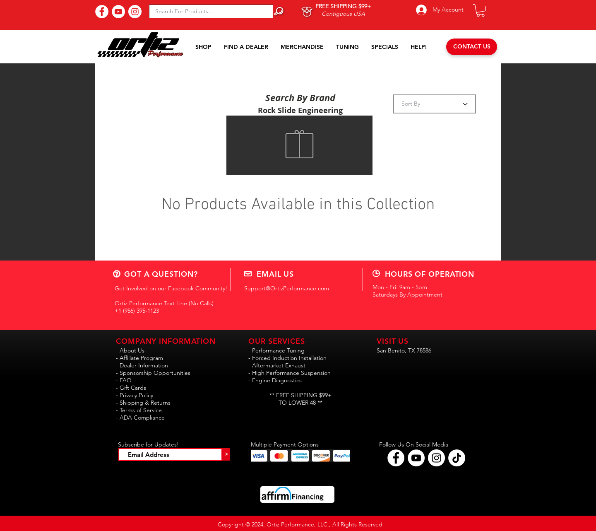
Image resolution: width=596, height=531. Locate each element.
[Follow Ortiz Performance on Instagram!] (436, 457)
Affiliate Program (141, 358)
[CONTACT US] (471, 47)
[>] (226, 454)
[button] (480, 10)
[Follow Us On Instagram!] (135, 11)
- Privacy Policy (134, 395)
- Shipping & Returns (143, 402)
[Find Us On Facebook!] (101, 11)
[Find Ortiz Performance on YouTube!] (416, 457)
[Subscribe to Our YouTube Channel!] (118, 11)
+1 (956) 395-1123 (137, 310)
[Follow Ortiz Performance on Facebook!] (395, 457)
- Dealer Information (142, 365)
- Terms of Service (139, 410)
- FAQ (124, 380)
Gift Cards (133, 387)
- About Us (130, 350)
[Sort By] (434, 103)
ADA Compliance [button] (142, 417)
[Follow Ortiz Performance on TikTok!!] (456, 457)
